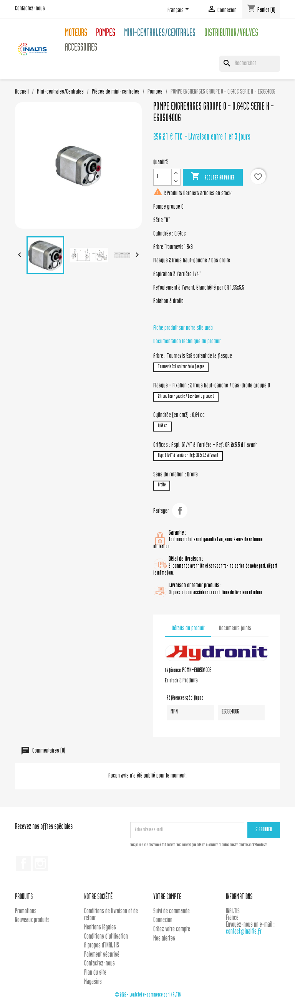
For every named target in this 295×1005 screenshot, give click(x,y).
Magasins (93, 982)
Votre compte (167, 897)
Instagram (40, 863)
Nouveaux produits (32, 920)
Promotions (25, 911)
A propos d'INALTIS (101, 945)
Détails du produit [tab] (188, 628)
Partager (179, 510)
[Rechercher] (249, 64)
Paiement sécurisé (101, 955)
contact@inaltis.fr (244, 932)
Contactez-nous (30, 8)
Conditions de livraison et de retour (111, 915)
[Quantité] (162, 177)
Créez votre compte (171, 929)
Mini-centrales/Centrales (160, 34)
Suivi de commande (171, 911)
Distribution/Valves (231, 34)
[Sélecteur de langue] (179, 10)
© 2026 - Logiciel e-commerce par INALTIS (147, 995)
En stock (171, 681)
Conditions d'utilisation (106, 937)
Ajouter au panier (213, 176)
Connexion (162, 920)
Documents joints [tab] (235, 628)
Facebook (23, 863)
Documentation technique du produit (186, 341)
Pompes (105, 34)
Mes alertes (164, 938)
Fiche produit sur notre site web (183, 328)
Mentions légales (100, 927)
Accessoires (81, 48)
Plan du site (95, 973)
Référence (173, 671)
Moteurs (76, 34)
